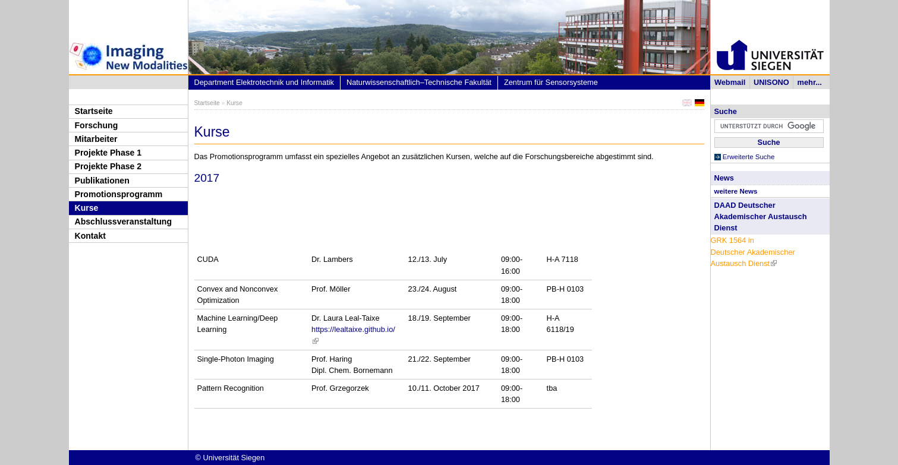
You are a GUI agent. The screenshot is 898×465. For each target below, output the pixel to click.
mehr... (810, 82)
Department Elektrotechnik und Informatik (264, 82)
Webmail (729, 82)
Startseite (94, 111)
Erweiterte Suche (749, 156)
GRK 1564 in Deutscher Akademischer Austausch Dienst (753, 251)
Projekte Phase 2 (108, 166)
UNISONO (771, 82)
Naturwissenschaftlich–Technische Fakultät (418, 82)
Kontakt (90, 236)
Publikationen (102, 180)
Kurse (87, 208)
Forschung (96, 125)
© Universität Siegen (230, 457)
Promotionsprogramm (119, 194)
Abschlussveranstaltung (123, 221)
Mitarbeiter (96, 139)
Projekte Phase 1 (108, 152)
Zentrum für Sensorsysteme (551, 82)
